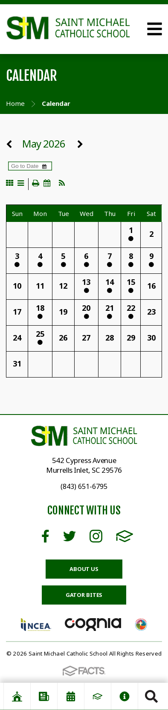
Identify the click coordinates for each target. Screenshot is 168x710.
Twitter (69, 536)
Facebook (45, 536)
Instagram (96, 536)
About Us (84, 569)
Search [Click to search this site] (151, 696)
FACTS (124, 536)
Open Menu (154, 29)
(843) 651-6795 (84, 486)
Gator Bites (84, 595)
